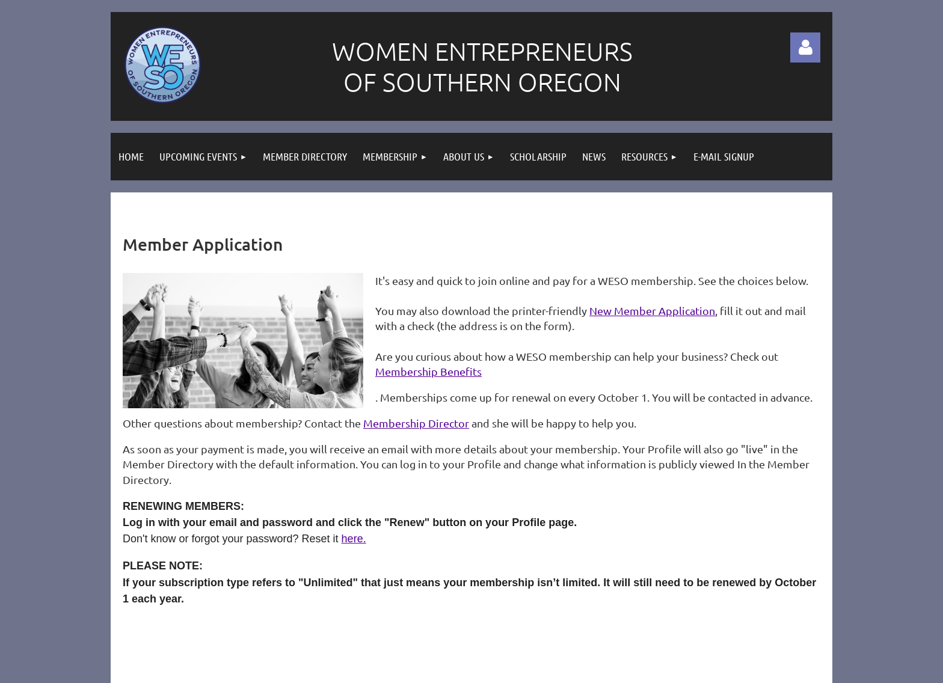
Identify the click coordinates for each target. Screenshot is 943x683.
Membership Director (416, 423)
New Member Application (652, 310)
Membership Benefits (428, 371)
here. (354, 539)
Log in (805, 47)
